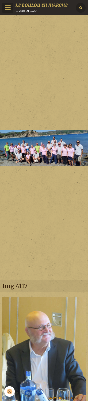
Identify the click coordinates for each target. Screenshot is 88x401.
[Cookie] (9, 391)
